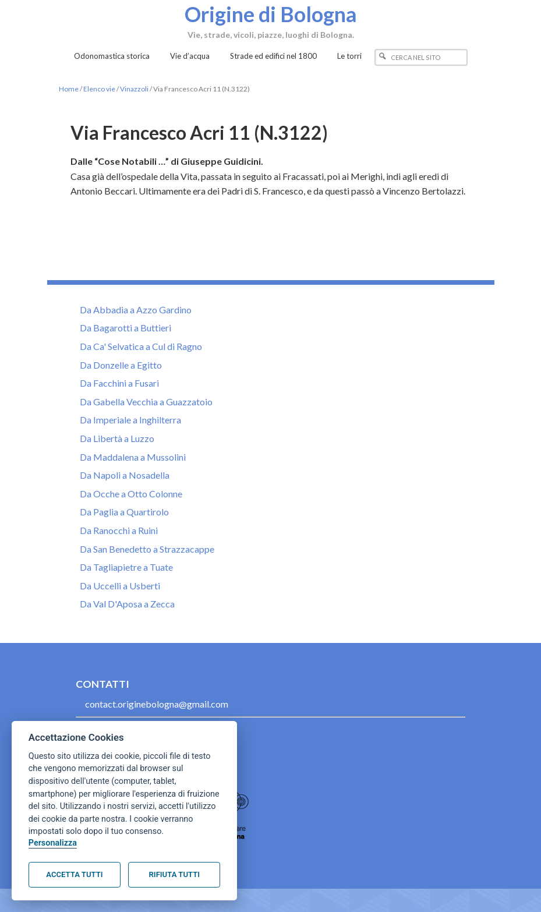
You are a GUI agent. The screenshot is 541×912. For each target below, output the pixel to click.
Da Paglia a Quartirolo (124, 511)
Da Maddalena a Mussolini (133, 456)
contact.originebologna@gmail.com (156, 703)
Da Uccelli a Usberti (120, 585)
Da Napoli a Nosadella (124, 474)
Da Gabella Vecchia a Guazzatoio (146, 401)
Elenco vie (99, 88)
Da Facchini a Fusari (119, 382)
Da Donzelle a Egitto (121, 364)
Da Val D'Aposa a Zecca (127, 603)
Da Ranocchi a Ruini (119, 530)
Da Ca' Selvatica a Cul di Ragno (141, 346)
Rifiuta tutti (174, 874)
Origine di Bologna (270, 13)
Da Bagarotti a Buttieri (125, 327)
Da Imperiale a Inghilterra (130, 419)
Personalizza (53, 843)
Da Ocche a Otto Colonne (131, 493)
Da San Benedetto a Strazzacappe (147, 548)
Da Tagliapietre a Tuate (126, 566)
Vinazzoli (134, 88)
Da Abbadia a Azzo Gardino (136, 309)
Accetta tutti (74, 874)
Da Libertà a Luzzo (117, 438)
